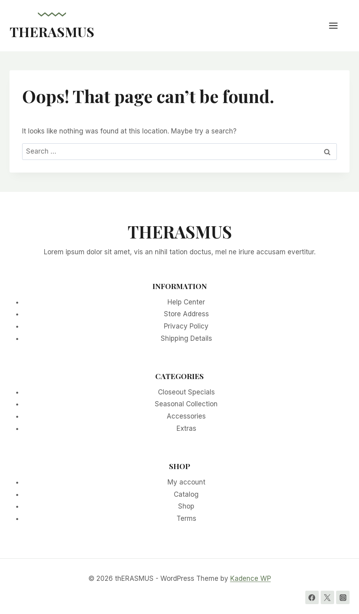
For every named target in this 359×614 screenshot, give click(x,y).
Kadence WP (250, 578)
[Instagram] (343, 597)
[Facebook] (312, 597)
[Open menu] (337, 25)
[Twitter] (327, 597)
